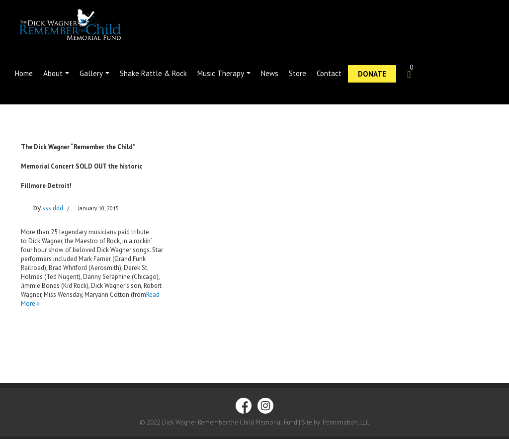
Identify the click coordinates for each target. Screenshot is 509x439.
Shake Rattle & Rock (153, 73)
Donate (372, 74)
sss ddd (52, 208)
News (269, 73)
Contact (329, 73)
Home (24, 73)
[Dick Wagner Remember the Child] (83, 25)
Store (297, 73)
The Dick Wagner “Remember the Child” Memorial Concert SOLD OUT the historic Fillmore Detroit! (81, 166)
